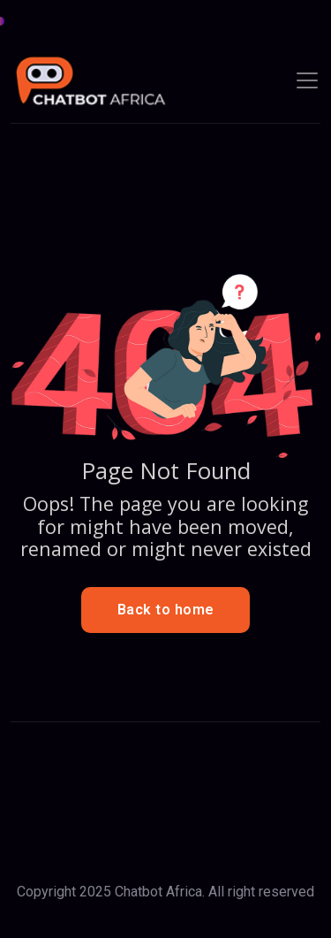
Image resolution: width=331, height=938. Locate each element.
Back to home (165, 609)
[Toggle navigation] (307, 80)
